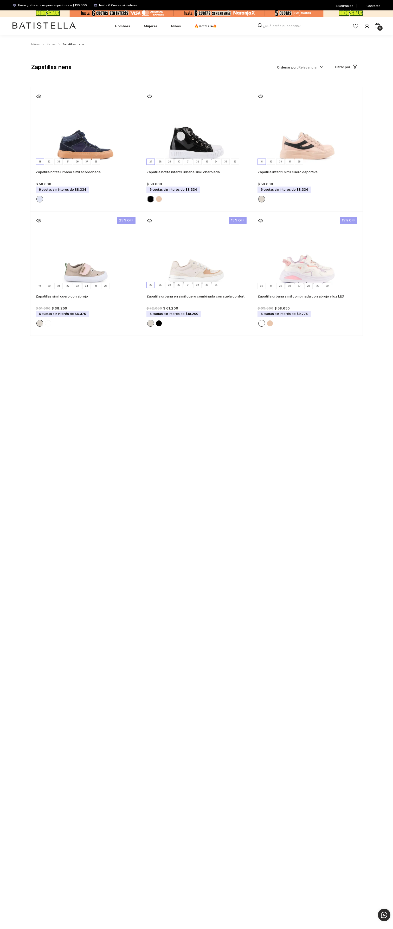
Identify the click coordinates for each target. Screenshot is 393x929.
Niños (35, 44)
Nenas (51, 44)
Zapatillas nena (73, 44)
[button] (40, 196)
